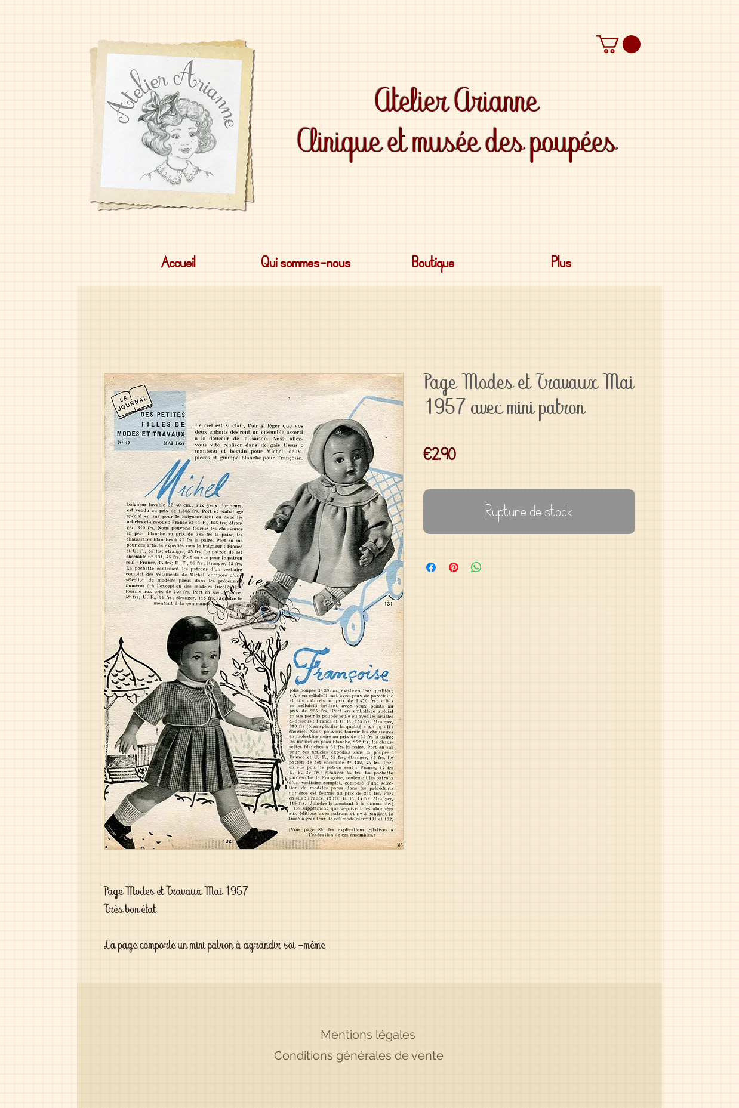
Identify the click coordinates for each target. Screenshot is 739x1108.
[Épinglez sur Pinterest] (454, 567)
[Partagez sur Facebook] (431, 567)
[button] (618, 44)
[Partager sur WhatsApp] (476, 567)
